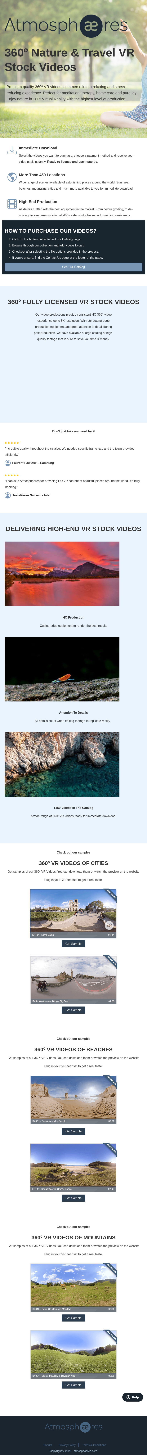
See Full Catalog (73, 267)
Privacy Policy (67, 1445)
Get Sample (73, 943)
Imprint (48, 1445)
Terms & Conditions (94, 1445)
